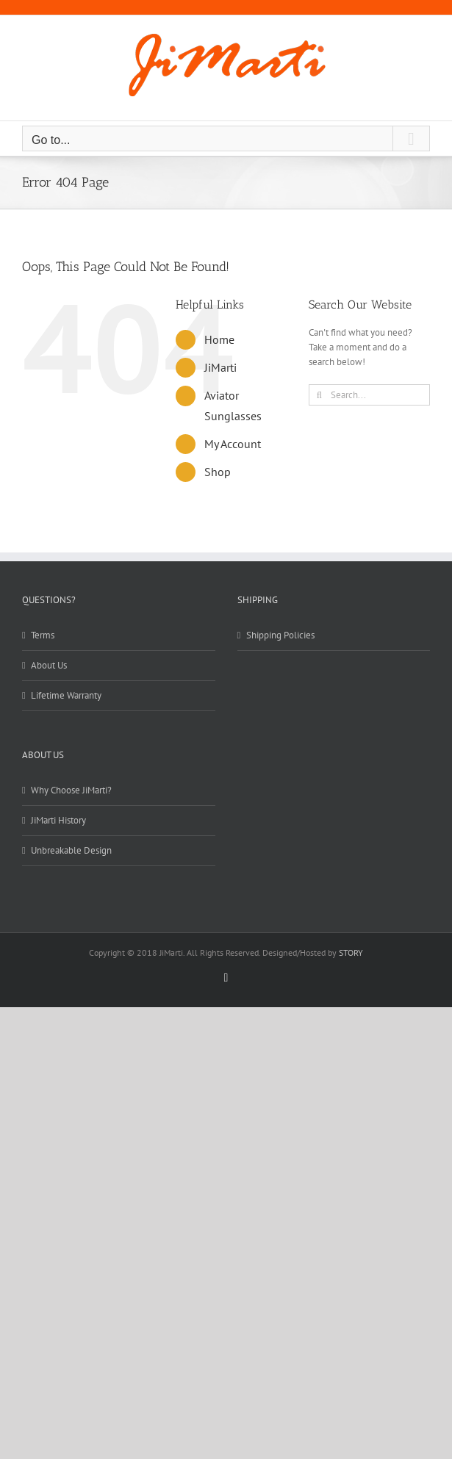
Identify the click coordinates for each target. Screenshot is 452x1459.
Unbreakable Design (71, 850)
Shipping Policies (280, 635)
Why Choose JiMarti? (71, 790)
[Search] (319, 395)
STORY (351, 952)
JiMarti (220, 367)
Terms (42, 635)
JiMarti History (58, 820)
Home (219, 339)
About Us (49, 665)
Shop (217, 471)
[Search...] (369, 395)
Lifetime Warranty (66, 695)
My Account (232, 443)
